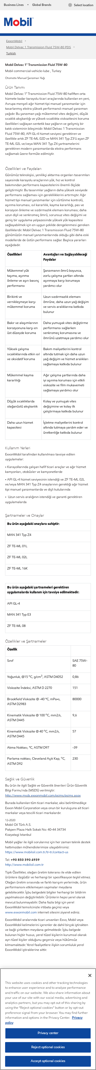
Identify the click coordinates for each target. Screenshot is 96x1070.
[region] (48, 1019)
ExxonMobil (14, 41)
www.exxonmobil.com (21, 912)
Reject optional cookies (48, 1047)
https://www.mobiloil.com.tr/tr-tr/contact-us (36, 852)
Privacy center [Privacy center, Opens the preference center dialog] (48, 1033)
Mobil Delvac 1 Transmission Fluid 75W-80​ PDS (38, 47)
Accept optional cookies (48, 1061)
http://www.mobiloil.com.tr (24, 864)
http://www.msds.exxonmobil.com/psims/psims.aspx (43, 795)
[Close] (89, 975)
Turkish (11, 53)
